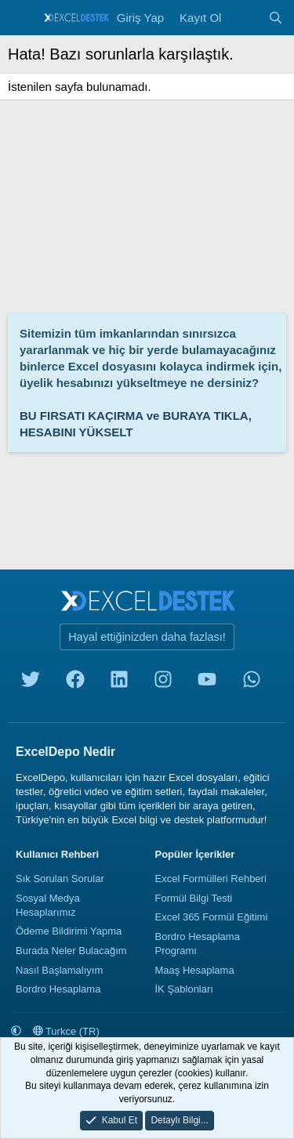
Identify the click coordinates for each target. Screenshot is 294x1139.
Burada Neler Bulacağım (71, 950)
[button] (16, 1031)
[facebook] (75, 683)
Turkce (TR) (66, 1031)
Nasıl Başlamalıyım (59, 970)
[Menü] (21, 18)
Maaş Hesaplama (194, 970)
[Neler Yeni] (244, 17)
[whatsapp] (251, 683)
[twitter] (30, 683)
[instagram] (163, 683)
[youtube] (207, 683)
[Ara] (275, 17)
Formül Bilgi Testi (194, 898)
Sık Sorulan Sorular (60, 878)
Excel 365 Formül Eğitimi (211, 917)
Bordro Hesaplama (58, 989)
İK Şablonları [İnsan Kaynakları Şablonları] (184, 989)
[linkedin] (119, 683)
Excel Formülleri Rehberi (211, 878)
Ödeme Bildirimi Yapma (69, 931)
